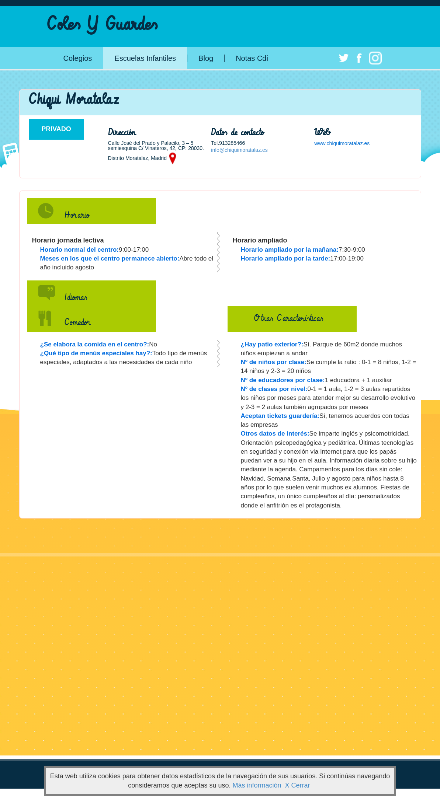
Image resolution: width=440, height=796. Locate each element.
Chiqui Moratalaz (73, 99)
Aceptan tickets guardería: (280, 415)
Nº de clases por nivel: (274, 388)
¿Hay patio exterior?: (272, 344)
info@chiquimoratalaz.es (239, 150)
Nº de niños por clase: (273, 362)
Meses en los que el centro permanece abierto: (110, 258)
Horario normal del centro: (79, 249)
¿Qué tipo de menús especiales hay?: (96, 353)
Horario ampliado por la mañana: (290, 249)
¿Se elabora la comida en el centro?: (94, 344)
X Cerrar (297, 785)
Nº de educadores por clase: (283, 380)
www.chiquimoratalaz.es (342, 143)
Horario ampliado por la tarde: (285, 258)
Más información (257, 785)
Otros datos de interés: (275, 433)
